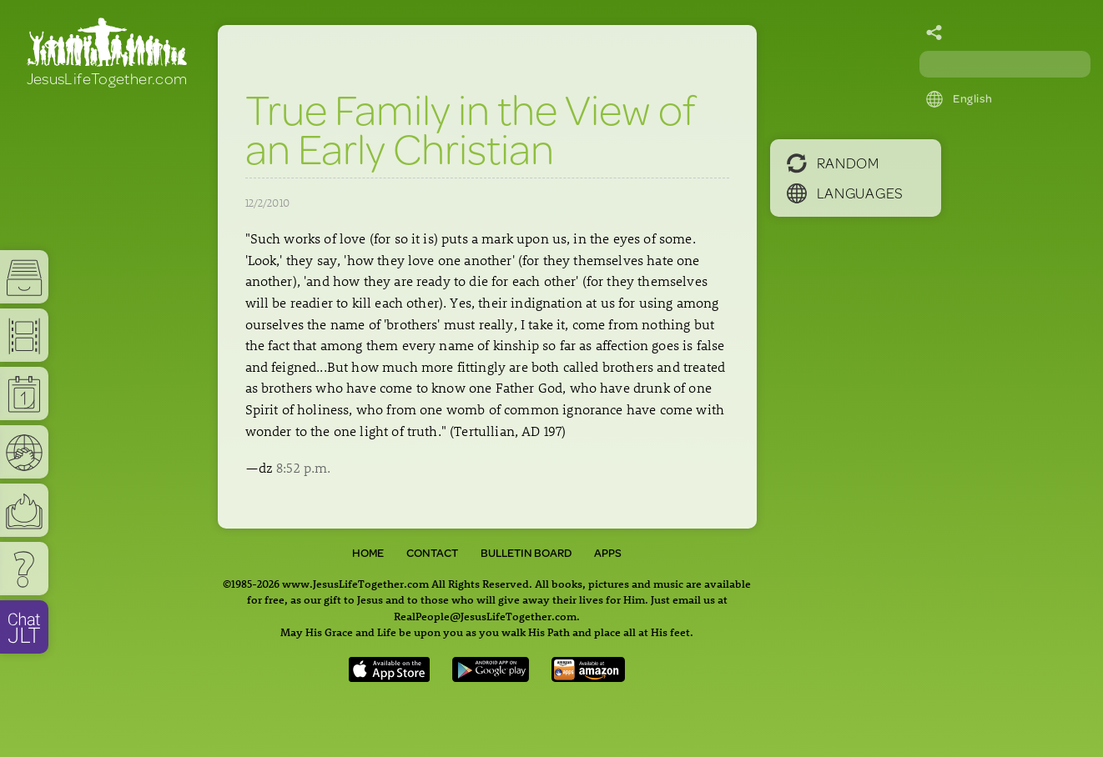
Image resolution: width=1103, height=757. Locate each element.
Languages (845, 192)
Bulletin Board (526, 552)
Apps (608, 552)
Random (833, 162)
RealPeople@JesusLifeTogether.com (485, 616)
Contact (432, 552)
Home (368, 552)
